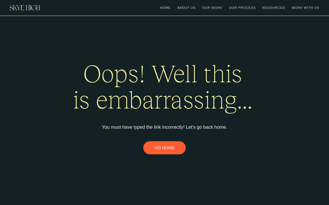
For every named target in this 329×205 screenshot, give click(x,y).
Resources (273, 7)
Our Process (242, 7)
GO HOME (165, 147)
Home (165, 7)
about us (186, 7)
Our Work (212, 7)
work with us (305, 7)
